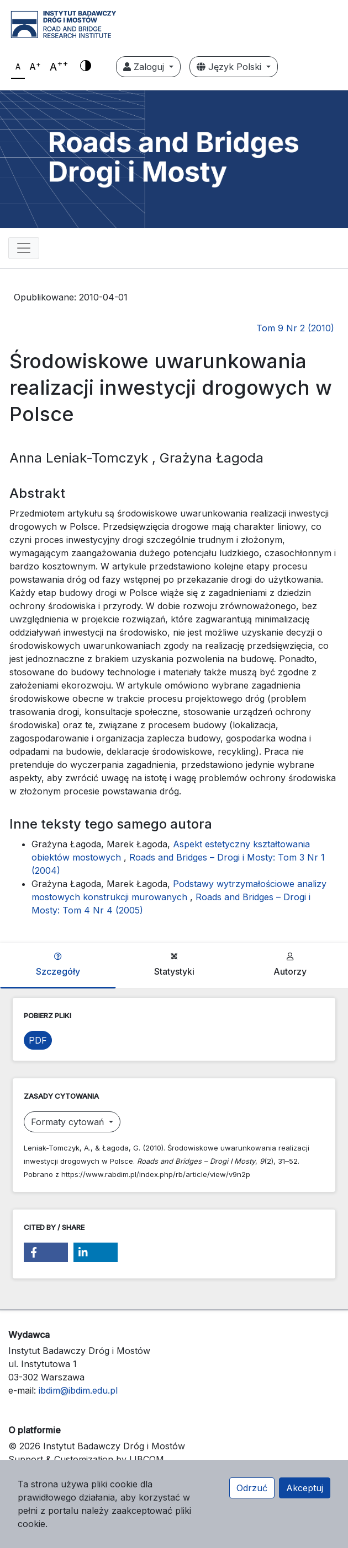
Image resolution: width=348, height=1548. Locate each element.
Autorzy (290, 965)
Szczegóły (58, 965)
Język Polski (230, 66)
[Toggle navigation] (23, 248)
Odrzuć (251, 1487)
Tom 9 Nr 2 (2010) (295, 328)
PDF (38, 1040)
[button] (46, 1252)
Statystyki (174, 965)
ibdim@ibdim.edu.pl (78, 1390)
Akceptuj (304, 1487)
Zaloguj (145, 66)
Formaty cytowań (69, 1121)
